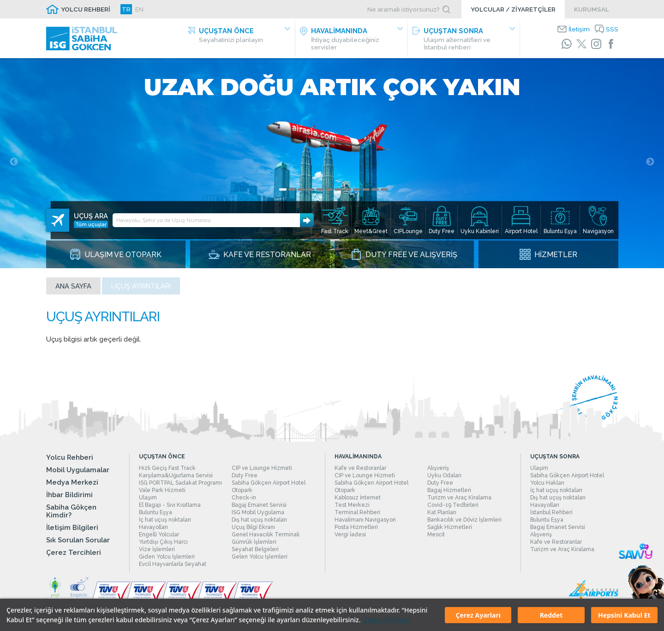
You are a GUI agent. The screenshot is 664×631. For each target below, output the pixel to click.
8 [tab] (347, 192)
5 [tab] (319, 192)
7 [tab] (338, 192)
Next (650, 164)
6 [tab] (329, 192)
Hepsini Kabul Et (624, 615)
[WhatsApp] (566, 43)
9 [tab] (356, 192)
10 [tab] (366, 192)
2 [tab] (292, 192)
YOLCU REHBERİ (85, 9)
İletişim (579, 29)
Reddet (551, 615)
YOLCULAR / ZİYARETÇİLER (513, 9)
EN (139, 9)
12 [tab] (384, 192)
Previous (13, 164)
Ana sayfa (73, 288)
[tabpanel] (332, 164)
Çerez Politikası (387, 619)
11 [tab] (375, 192)
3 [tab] (301, 192)
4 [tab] (310, 192)
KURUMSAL (591, 9)
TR (126, 9)
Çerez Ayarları (477, 615)
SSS (612, 29)
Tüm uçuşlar (91, 219)
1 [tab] (283, 192)
